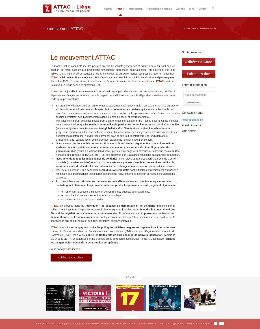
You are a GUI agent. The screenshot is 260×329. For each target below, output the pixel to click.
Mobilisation (136, 8)
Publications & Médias (159, 8)
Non (222, 323)
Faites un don (199, 74)
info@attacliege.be (192, 119)
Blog (191, 8)
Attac (194, 29)
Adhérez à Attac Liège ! (71, 257)
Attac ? (121, 8)
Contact (203, 8)
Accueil (108, 8)
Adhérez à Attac (198, 62)
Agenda (180, 8)
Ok (215, 323)
